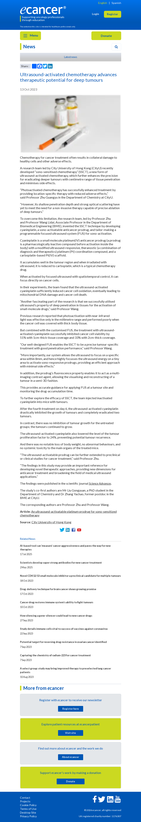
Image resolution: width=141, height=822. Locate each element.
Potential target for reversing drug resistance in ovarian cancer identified (63, 642)
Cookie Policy (28, 805)
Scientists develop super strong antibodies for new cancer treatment (61, 562)
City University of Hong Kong (51, 522)
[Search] (116, 47)
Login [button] (95, 14)
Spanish (116, 3)
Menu (30, 35)
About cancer (70, 757)
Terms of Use (28, 808)
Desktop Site (28, 812)
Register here (70, 708)
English (102, 3)
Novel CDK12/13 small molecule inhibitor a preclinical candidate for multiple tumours (70, 575)
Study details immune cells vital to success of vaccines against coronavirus (64, 628)
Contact (25, 797)
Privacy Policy (28, 816)
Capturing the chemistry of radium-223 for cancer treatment (55, 655)
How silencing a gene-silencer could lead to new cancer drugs (56, 615)
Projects (25, 801)
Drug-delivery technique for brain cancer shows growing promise (58, 589)
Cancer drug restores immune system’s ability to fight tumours (56, 602)
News (29, 46)
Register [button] (112, 14)
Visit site (70, 732)
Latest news (70, 57)
